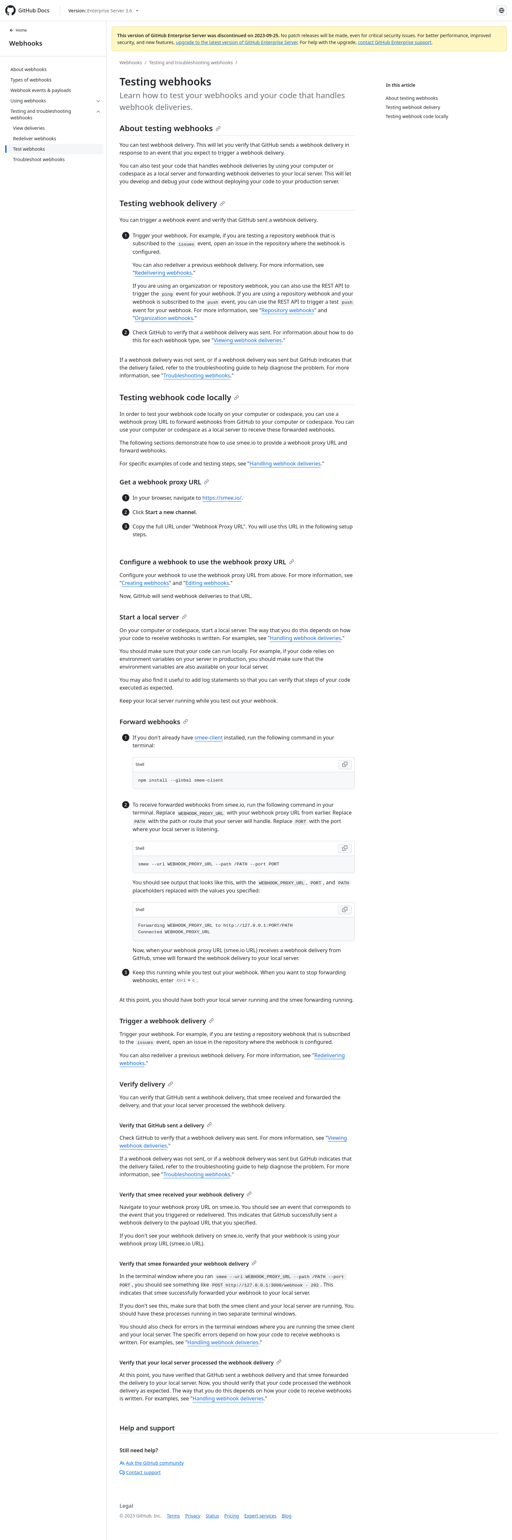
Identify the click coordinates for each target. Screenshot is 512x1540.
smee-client (209, 737)
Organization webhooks (164, 318)
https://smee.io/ (222, 497)
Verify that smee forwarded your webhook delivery (188, 1263)
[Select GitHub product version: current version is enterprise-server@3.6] (103, 11)
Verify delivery (146, 1084)
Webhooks (25, 43)
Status (212, 1516)
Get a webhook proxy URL (164, 482)
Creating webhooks (145, 583)
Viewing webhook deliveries (248, 340)
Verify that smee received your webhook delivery (186, 1194)
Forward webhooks (154, 721)
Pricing (231, 1516)
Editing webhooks (207, 583)
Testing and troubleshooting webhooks (191, 62)
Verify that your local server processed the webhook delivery (200, 1362)
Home (18, 30)
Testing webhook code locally (179, 397)
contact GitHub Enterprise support (395, 42)
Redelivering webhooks (163, 272)
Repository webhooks (288, 310)
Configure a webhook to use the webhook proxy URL (207, 561)
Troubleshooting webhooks (196, 375)
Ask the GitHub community (152, 1463)
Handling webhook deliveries (285, 463)
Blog (287, 1516)
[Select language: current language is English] (501, 10)
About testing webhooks (170, 128)
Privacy (192, 1516)
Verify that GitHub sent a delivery (166, 1125)
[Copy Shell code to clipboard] (345, 764)
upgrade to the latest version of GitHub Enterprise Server (236, 42)
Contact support (140, 1472)
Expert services (260, 1516)
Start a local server (153, 617)
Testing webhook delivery (172, 203)
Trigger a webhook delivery (167, 1020)
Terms (173, 1516)
